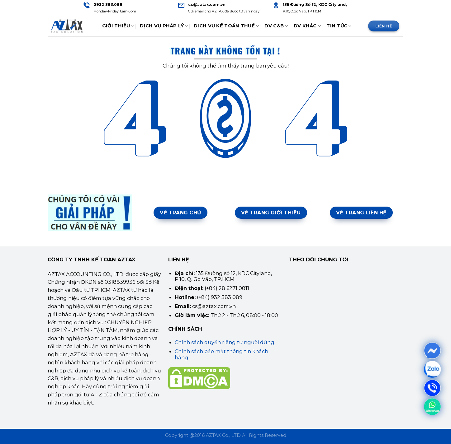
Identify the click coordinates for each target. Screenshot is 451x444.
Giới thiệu (118, 26)
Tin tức (339, 26)
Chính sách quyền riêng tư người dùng (224, 342)
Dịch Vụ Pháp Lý (164, 26)
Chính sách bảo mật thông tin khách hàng (221, 354)
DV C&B (276, 26)
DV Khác (307, 26)
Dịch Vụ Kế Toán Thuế (226, 26)
